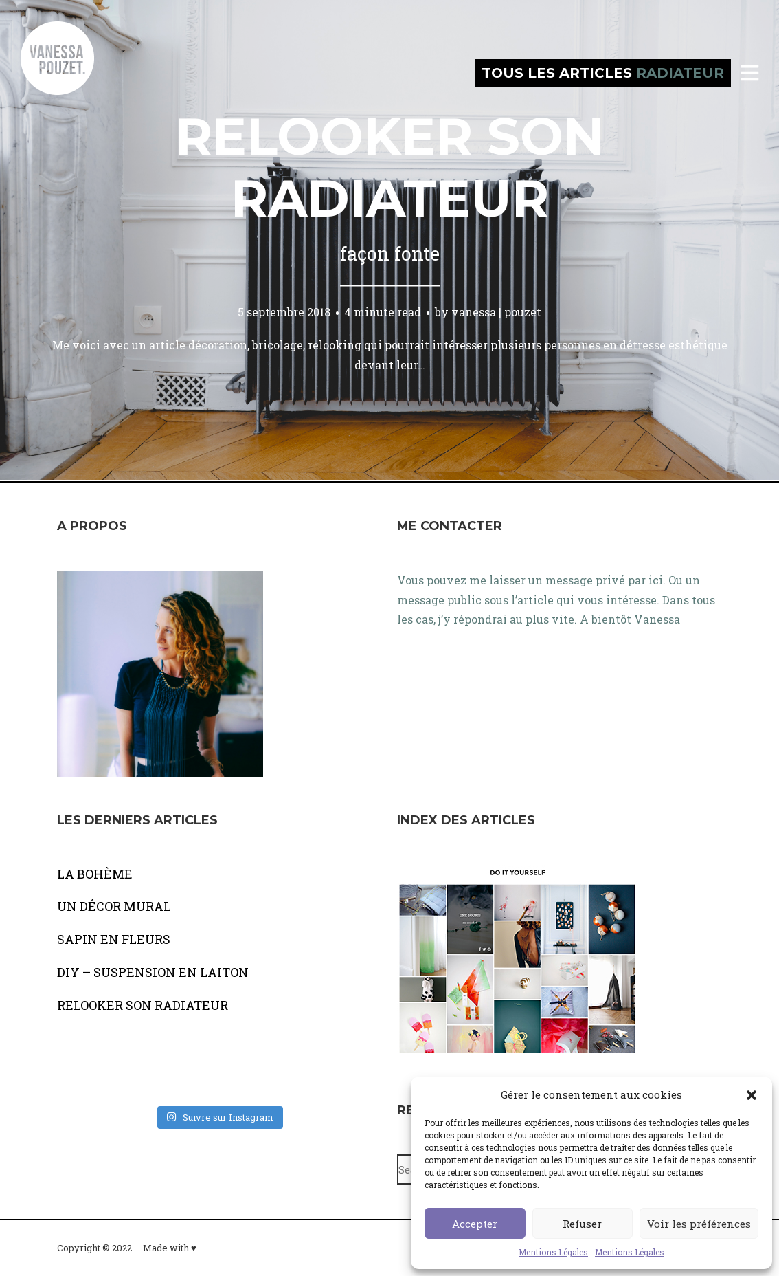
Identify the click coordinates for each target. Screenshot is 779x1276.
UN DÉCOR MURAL (114, 906)
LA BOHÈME (95, 874)
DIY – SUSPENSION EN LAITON (153, 972)
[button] (751, 1095)
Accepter (474, 1224)
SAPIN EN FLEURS (113, 939)
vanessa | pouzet (496, 312)
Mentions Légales (553, 1251)
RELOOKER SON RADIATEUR (142, 1005)
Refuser (582, 1224)
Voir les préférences (699, 1224)
